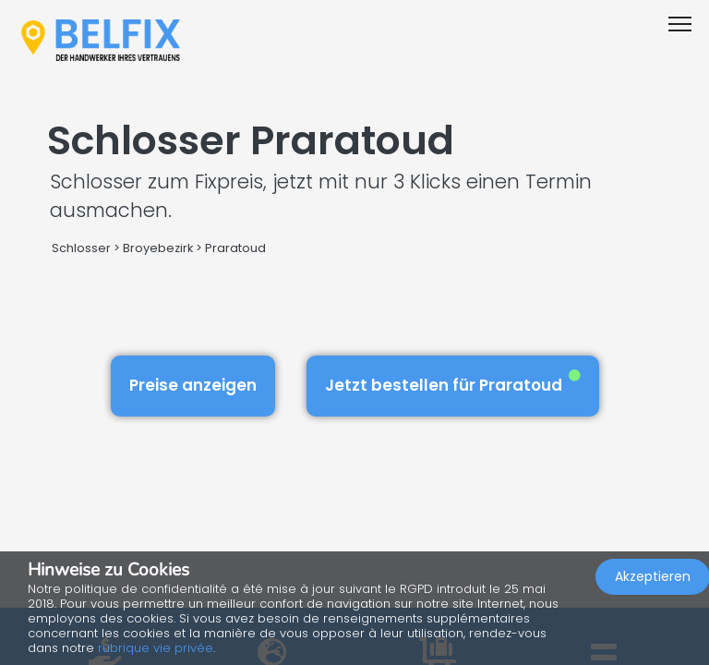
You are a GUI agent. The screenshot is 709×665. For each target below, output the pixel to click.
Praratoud (235, 248)
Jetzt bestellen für (453, 382)
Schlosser (81, 248)
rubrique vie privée (155, 648)
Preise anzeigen (193, 385)
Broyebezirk (158, 248)
